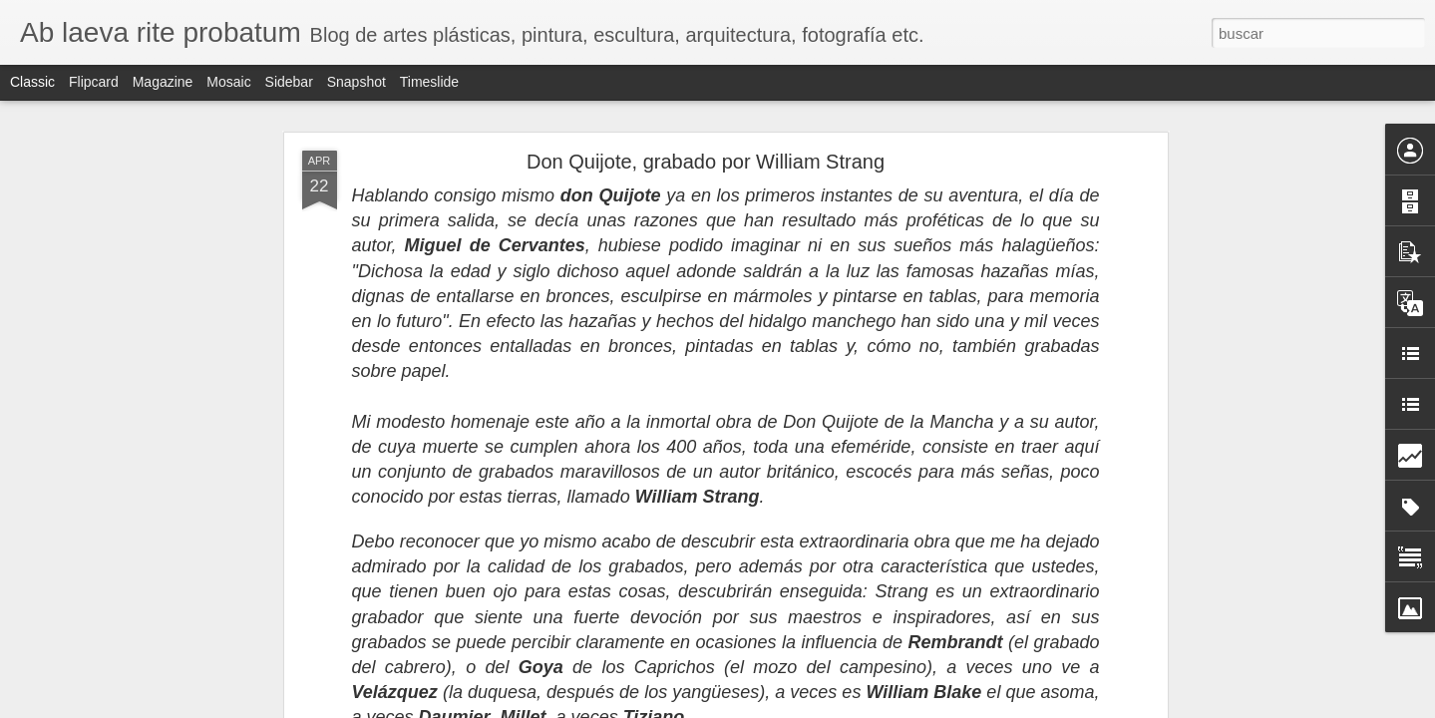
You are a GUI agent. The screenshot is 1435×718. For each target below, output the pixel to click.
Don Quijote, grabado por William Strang (706, 162)
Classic (32, 82)
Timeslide (429, 82)
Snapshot (356, 82)
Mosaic (228, 82)
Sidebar (289, 82)
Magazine (163, 82)
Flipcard (94, 82)
